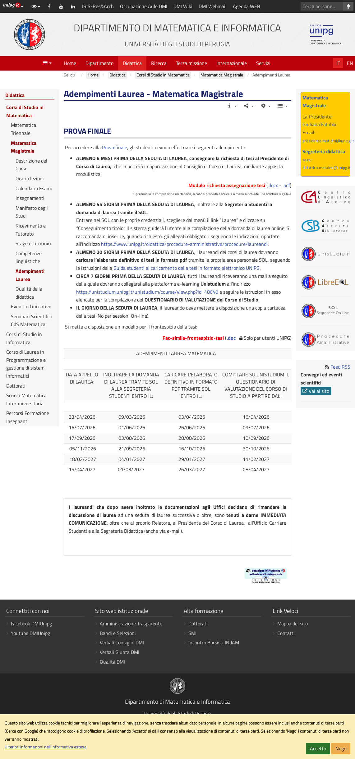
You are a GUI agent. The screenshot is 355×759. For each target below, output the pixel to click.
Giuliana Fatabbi (319, 124)
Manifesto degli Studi (32, 212)
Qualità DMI (112, 661)
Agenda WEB (246, 6)
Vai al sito (315, 391)
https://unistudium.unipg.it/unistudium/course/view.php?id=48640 (147, 292)
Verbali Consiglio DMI (122, 642)
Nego (340, 748)
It (338, 63)
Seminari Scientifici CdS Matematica (31, 320)
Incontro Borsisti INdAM (213, 642)
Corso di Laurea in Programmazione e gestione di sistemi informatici (26, 364)
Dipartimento (99, 63)
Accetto (318, 748)
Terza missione (191, 63)
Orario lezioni (30, 178)
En (350, 63)
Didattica (132, 63)
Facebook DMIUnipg (31, 623)
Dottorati (15, 385)
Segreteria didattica (323, 151)
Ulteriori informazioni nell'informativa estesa (45, 747)
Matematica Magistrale (23, 147)
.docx (273, 185)
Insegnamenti (30, 198)
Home (70, 63)
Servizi (263, 63)
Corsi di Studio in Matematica (25, 111)
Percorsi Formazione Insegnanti (27, 417)
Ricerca (159, 63)
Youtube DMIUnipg (30, 633)
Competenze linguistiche (29, 257)
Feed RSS (340, 366)
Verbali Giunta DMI (119, 652)
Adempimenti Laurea (30, 275)
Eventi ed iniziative (31, 306)
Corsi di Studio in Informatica (24, 338)
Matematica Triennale (23, 129)
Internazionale (231, 63)
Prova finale (114, 147)
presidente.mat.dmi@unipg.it (328, 141)
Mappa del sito (292, 623)
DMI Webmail (213, 6)
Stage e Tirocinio (33, 243)
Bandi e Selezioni (118, 633)
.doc (231, 338)
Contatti (286, 633)
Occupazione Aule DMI (143, 6)
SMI (192, 633)
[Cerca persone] (348, 6)
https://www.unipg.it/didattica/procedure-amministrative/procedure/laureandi (184, 244)
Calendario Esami (34, 188)
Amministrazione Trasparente (131, 623)
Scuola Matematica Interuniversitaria (26, 399)
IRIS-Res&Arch (98, 6)
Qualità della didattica (29, 293)
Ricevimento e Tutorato (31, 229)
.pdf (286, 185)
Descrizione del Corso (31, 164)
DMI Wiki (182, 6)
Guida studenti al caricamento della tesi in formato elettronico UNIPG (186, 268)
